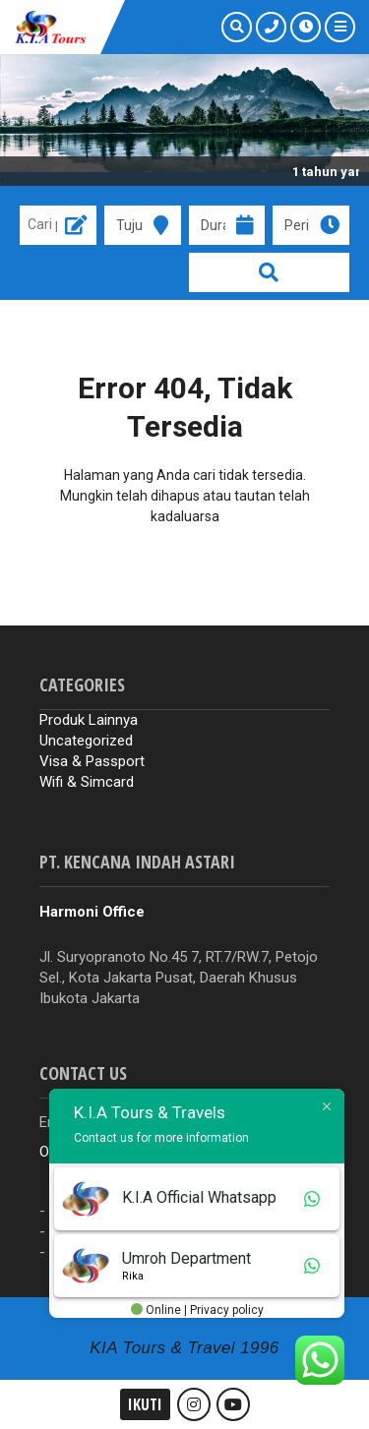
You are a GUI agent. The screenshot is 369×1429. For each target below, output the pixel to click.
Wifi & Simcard (86, 782)
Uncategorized (86, 740)
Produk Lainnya (88, 720)
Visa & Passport (92, 761)
